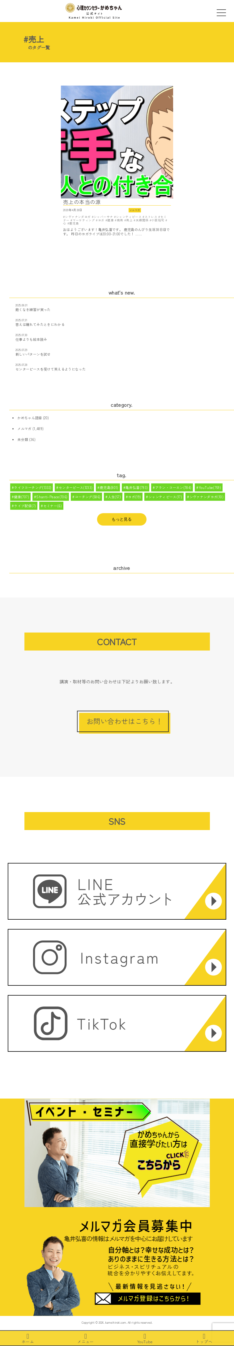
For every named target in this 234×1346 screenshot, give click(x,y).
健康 (110, 220)
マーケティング (84, 220)
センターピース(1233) (76, 487)
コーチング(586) (88, 496)
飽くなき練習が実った (33, 309)
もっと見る (122, 519)
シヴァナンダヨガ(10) (206, 496)
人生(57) (114, 496)
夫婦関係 (142, 220)
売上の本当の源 (82, 202)
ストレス (151, 217)
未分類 (22, 439)
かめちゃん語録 (29, 417)
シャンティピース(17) (165, 496)
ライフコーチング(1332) (32, 487)
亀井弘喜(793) (137, 487)
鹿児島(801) (109, 487)
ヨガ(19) (134, 496)
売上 (129, 220)
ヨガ (101, 220)
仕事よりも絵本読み (31, 339)
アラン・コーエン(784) (173, 487)
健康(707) (21, 496)
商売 (120, 220)
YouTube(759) (210, 487)
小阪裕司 (157, 220)
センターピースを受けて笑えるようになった (50, 368)
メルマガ (135, 210)
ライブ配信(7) (25, 505)
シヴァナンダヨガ (78, 217)
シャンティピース (129, 217)
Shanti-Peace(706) (51, 496)
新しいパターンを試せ (33, 354)
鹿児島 (74, 223)
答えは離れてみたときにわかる (40, 324)
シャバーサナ (103, 217)
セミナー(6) (52, 505)
